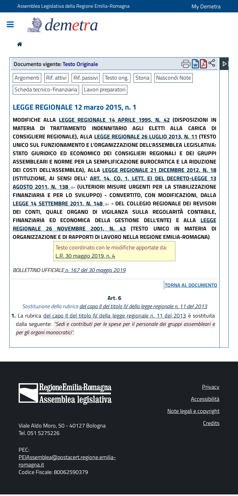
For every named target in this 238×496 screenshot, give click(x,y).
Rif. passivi (85, 77)
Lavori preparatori (105, 89)
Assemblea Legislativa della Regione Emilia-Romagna (73, 6)
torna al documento (191, 285)
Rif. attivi (56, 77)
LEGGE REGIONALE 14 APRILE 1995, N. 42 (114, 120)
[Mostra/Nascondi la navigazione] (10, 24)
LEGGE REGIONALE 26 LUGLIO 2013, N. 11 (145, 136)
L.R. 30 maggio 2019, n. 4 (85, 256)
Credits (211, 423)
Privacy (210, 387)
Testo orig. (117, 77)
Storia (142, 77)
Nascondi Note (173, 77)
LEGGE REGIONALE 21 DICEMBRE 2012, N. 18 (159, 170)
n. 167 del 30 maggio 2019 (95, 270)
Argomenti (27, 77)
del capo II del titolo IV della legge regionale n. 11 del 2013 (143, 306)
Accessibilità (205, 399)
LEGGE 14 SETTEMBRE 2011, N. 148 (61, 203)
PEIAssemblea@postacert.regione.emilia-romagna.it (67, 461)
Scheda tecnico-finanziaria (46, 89)
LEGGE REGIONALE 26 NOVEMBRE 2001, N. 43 (114, 224)
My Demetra (206, 6)
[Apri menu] (226, 64)
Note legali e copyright (193, 411)
